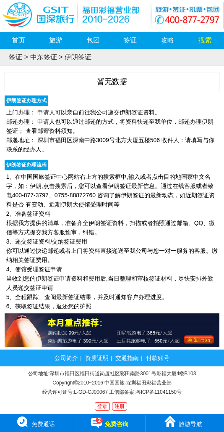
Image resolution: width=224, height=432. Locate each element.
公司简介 (66, 358)
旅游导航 (183, 421)
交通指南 (127, 358)
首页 (18, 40)
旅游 (56, 40)
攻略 (167, 40)
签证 (130, 40)
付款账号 (157, 358)
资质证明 (97, 358)
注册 (120, 406)
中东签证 (43, 57)
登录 (102, 406)
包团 (93, 40)
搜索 (205, 40)
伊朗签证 (78, 57)
